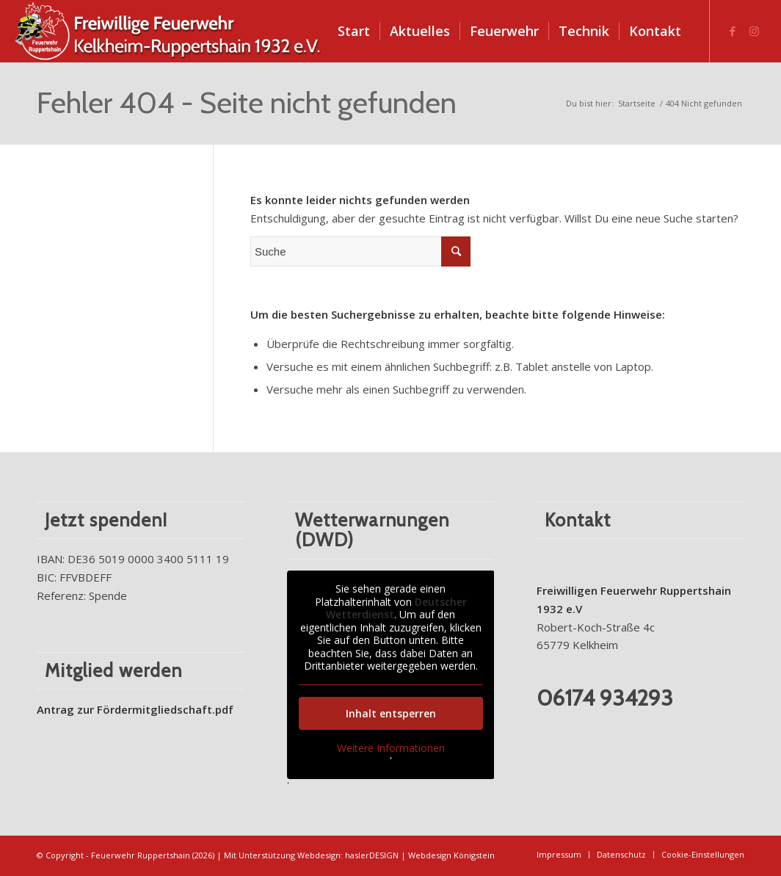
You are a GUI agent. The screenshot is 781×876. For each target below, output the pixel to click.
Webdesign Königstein (451, 855)
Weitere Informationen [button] (390, 747)
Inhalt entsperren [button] (390, 713)
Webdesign (319, 855)
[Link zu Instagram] (755, 31)
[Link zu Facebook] (733, 31)
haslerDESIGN (372, 855)
